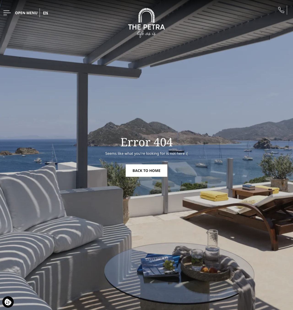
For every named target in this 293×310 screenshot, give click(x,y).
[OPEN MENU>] (20, 13)
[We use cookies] (8, 302)
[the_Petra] (146, 22)
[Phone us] (281, 10)
